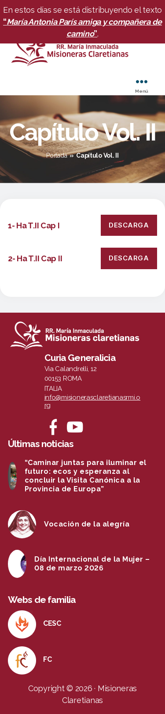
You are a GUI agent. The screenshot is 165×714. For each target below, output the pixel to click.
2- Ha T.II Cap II (35, 258)
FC (47, 659)
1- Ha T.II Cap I (34, 225)
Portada (56, 155)
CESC (52, 623)
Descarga (129, 225)
